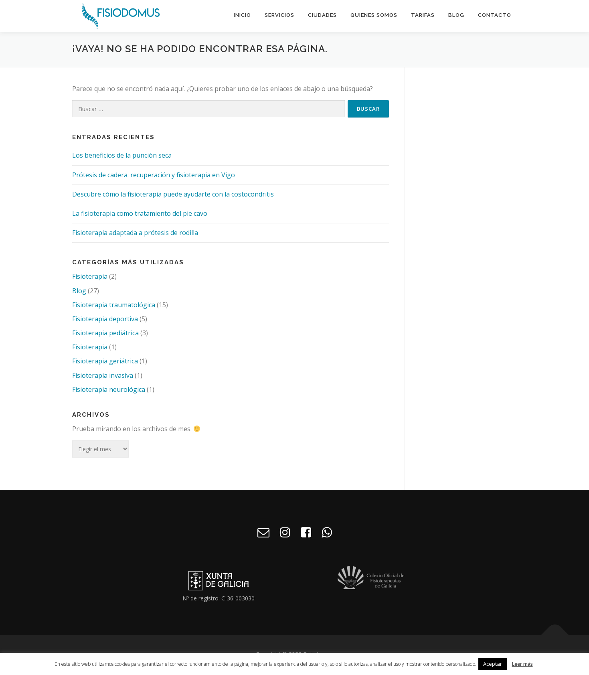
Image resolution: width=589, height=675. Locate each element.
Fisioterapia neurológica (108, 391)
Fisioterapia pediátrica (105, 334)
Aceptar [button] (492, 663)
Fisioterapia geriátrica (105, 363)
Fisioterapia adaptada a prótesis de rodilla (135, 234)
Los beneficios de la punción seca (122, 157)
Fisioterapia (89, 278)
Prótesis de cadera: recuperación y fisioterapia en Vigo (153, 176)
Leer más (522, 664)
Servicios (279, 15)
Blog (456, 15)
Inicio (242, 15)
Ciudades (322, 15)
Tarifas (423, 15)
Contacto (494, 15)
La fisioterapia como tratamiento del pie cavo (139, 215)
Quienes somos (373, 15)
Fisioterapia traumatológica (113, 306)
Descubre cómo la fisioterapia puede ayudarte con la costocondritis (173, 196)
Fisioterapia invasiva (102, 377)
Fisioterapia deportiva (105, 320)
